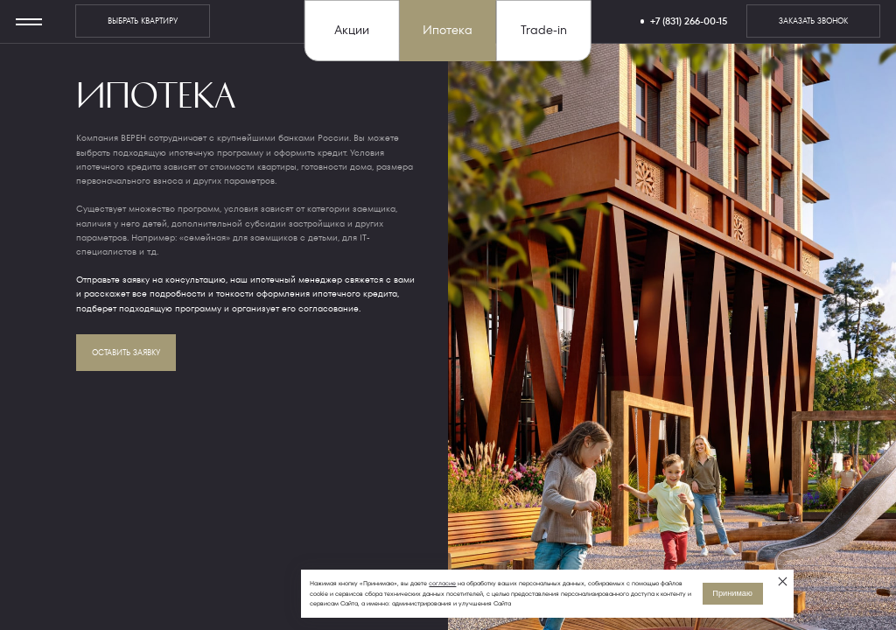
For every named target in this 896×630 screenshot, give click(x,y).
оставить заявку (126, 352)
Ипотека (447, 30)
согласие (442, 583)
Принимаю (732, 593)
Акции (351, 30)
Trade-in (544, 30)
